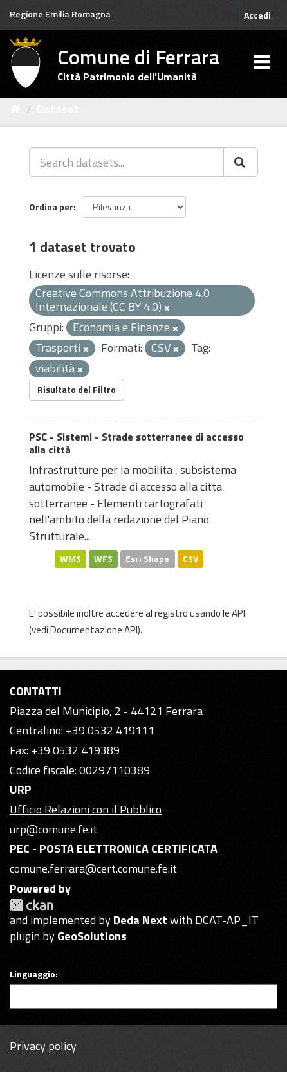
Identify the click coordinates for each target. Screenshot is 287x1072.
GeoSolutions (92, 936)
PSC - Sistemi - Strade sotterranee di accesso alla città (136, 443)
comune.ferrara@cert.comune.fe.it (93, 868)
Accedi (257, 15)
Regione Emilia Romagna (60, 14)
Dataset (58, 109)
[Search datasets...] (126, 162)
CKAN (31, 905)
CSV (190, 558)
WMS (70, 558)
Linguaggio (32, 974)
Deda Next (140, 920)
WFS (103, 558)
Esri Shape (147, 558)
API (238, 613)
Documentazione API (94, 629)
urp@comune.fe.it (53, 829)
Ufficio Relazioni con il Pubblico (86, 809)
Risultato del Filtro (76, 389)
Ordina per (51, 206)
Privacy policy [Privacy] (43, 1046)
